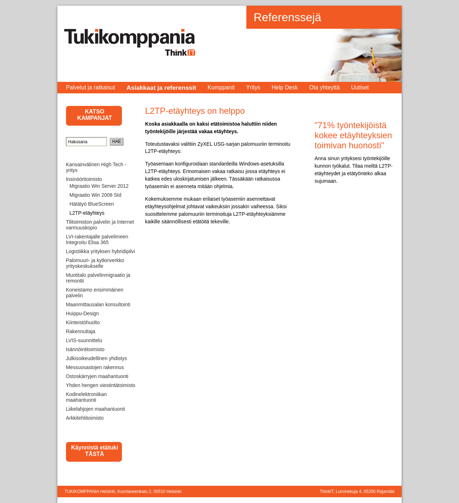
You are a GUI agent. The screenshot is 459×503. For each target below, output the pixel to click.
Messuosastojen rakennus (95, 367)
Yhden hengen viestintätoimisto (101, 385)
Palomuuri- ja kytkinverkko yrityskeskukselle (95, 263)
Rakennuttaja (80, 331)
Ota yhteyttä (324, 87)
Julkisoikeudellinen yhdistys (96, 358)
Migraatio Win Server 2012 (99, 186)
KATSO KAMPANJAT (94, 114)
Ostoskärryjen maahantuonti (97, 376)
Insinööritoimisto (84, 179)
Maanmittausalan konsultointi (98, 304)
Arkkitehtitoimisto (85, 418)
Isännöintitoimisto (85, 349)
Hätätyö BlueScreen (92, 204)
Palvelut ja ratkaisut (90, 87)
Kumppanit (221, 87)
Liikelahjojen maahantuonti (95, 409)
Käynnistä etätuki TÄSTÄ (94, 450)
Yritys (253, 87)
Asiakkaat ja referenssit (162, 87)
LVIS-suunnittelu (84, 340)
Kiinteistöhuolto (83, 322)
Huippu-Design (82, 313)
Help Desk (284, 87)
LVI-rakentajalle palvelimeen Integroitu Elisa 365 (97, 239)
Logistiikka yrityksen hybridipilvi (100, 251)
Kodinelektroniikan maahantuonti (86, 397)
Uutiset (360, 87)
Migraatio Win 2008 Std (96, 195)
